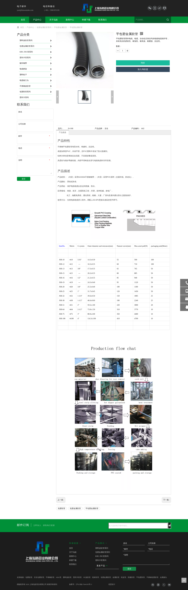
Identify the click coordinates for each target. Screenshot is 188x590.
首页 (71, 548)
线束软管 (95, 577)
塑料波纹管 (67, 577)
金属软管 (116, 577)
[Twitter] (163, 584)
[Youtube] (169, 584)
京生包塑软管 (39, 577)
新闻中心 (73, 556)
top (183, 580)
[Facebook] (152, 584)
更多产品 (102, 566)
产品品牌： (99, 129)
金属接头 (163, 577)
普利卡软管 (77, 577)
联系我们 (73, 564)
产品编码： (135, 129)
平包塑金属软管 (92, 508)
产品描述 (62, 132)
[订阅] (169, 525)
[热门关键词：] (167, 20)
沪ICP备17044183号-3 (84, 584)
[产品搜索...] (149, 20)
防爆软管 (131, 577)
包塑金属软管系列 (102, 552)
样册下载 (73, 560)
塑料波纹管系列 (101, 548)
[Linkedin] (158, 584)
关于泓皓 (73, 552)
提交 (23, 179)
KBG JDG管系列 (101, 556)
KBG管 (58, 577)
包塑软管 (61, 508)
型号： (61, 129)
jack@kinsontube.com (25, 10)
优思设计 (111, 584)
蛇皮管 (123, 577)
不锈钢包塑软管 (152, 577)
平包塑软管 (140, 577)
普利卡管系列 (100, 560)
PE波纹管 (86, 577)
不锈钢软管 (50, 577)
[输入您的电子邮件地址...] (138, 526)
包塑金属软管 (75, 508)
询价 (143, 63)
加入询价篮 (143, 69)
